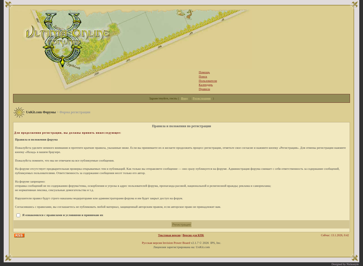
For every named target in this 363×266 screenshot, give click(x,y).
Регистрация (201, 98)
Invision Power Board (176, 242)
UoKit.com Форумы (41, 112)
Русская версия (152, 242)
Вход (184, 98)
